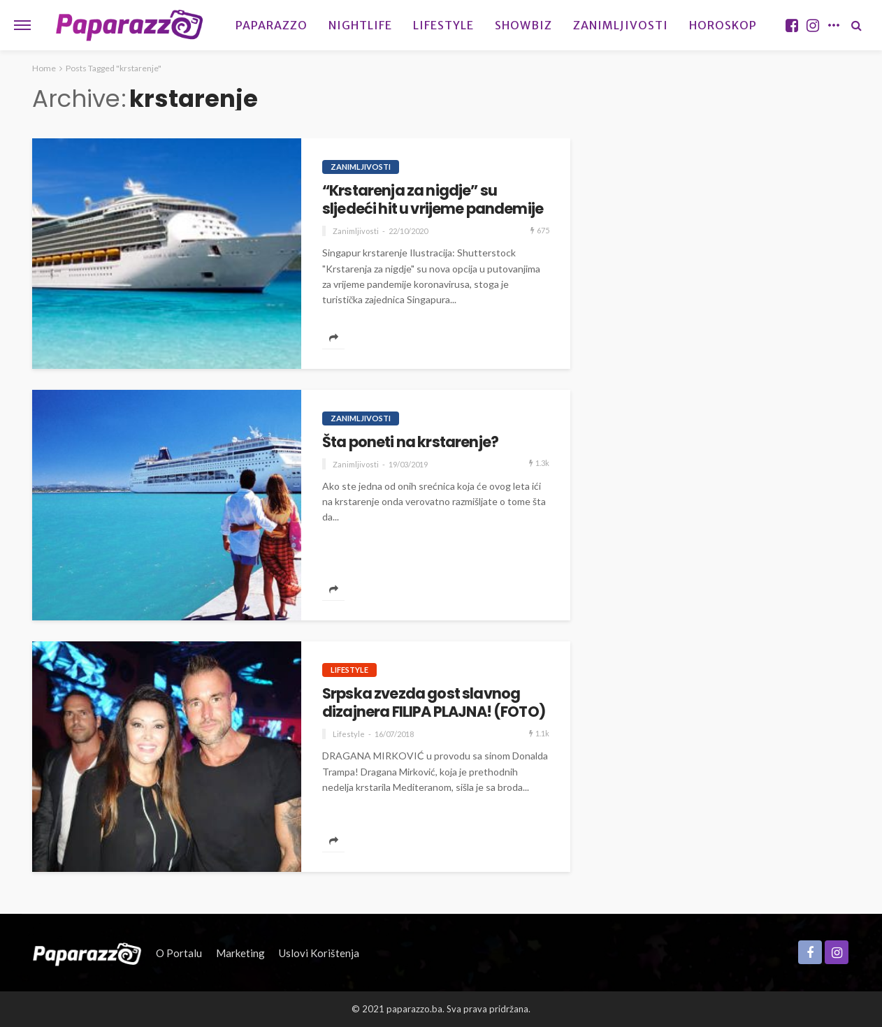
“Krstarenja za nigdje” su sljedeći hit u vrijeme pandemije (432, 200)
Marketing (240, 953)
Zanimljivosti (620, 25)
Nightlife (360, 25)
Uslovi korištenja (319, 953)
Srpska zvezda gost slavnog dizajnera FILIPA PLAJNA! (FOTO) (433, 703)
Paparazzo (272, 25)
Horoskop (723, 25)
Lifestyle (443, 25)
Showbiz (523, 25)
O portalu (179, 953)
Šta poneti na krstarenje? (410, 442)
